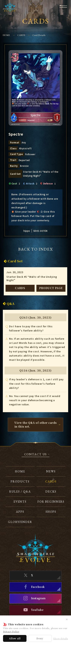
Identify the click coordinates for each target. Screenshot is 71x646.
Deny (39, 638)
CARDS (21, 35)
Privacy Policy (11, 631)
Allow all (14, 638)
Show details (60, 638)
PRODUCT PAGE (51, 288)
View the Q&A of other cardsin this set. (35, 424)
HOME (6, 35)
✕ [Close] (67, 619)
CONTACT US (35, 454)
